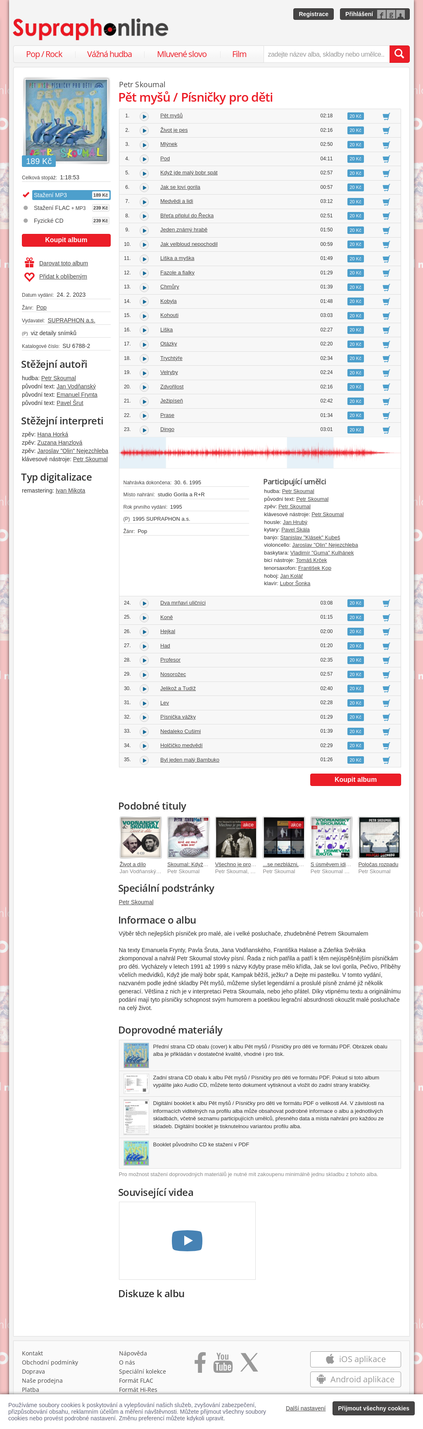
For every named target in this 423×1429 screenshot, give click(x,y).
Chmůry (169, 286)
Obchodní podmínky (50, 1362)
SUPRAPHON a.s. (71, 320)
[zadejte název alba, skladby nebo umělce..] (327, 54)
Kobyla (168, 301)
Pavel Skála (295, 529)
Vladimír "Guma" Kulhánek (322, 553)
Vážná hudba (109, 54)
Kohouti (169, 315)
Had (165, 646)
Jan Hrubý (295, 522)
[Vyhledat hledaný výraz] (399, 54)
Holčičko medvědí (181, 745)
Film (239, 54)
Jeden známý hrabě (183, 229)
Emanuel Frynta (77, 394)
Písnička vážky (178, 717)
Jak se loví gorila (180, 187)
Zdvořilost (171, 386)
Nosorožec (173, 674)
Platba (30, 1389)
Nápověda (133, 1353)
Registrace (313, 14)
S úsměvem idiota (332, 864)
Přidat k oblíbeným (55, 277)
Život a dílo (133, 864)
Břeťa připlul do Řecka (187, 215)
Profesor (170, 660)
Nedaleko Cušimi (180, 731)
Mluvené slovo (182, 54)
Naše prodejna (42, 1380)
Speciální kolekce (142, 1371)
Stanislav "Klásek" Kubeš (310, 537)
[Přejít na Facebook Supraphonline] (200, 1365)
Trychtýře (171, 358)
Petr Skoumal (58, 378)
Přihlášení (359, 14)
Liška (166, 329)
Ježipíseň (171, 401)
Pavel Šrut (70, 403)
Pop (41, 307)
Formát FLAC (136, 1380)
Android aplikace (355, 1379)
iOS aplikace (355, 1359)
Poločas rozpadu (378, 864)
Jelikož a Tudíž (178, 688)
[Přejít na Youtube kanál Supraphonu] (222, 1365)
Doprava (33, 1371)
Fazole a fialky (177, 272)
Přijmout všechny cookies (373, 1408)
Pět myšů (171, 115)
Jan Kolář (291, 576)
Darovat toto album (56, 263)
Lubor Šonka (295, 583)
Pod (165, 158)
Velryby (169, 372)
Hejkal (167, 631)
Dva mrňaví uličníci (183, 603)
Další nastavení (306, 1408)
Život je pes (174, 130)
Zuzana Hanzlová (59, 442)
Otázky (168, 344)
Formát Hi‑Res (138, 1389)
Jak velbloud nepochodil (189, 244)
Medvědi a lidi (176, 201)
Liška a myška (177, 258)
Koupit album (66, 239)
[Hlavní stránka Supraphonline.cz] (91, 29)
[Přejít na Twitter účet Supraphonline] (249, 1365)
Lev (164, 703)
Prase (167, 415)
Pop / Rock (44, 54)
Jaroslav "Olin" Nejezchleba (72, 451)
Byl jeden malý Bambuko (189, 760)
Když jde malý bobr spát (189, 172)
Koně (166, 617)
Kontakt (32, 1353)
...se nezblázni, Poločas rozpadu (301, 864)
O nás (127, 1362)
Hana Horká (52, 434)
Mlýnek (168, 144)
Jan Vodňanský (76, 386)
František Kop (314, 568)
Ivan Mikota (71, 490)
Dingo (167, 429)
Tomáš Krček (311, 560)
